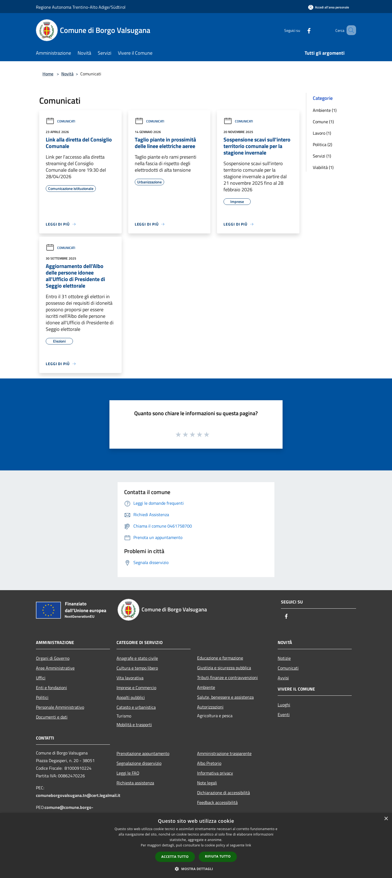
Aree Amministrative (55, 668)
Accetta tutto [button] (175, 856)
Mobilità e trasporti (134, 724)
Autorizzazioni (210, 707)
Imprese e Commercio (136, 687)
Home (47, 73)
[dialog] (196, 845)
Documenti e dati (52, 717)
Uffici (40, 677)
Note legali (207, 783)
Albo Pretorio (209, 763)
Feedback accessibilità (217, 802)
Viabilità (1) (323, 167)
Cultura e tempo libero (137, 668)
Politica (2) (322, 144)
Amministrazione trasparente (224, 753)
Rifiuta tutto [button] (218, 856)
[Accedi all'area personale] (328, 7)
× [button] (386, 819)
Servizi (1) (322, 156)
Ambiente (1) (324, 110)
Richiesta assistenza (135, 783)
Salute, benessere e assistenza (225, 697)
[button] (196, 868)
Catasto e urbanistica (136, 707)
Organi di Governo (52, 658)
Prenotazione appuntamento (143, 753)
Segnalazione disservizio (139, 763)
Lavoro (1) (322, 133)
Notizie (284, 658)
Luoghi (284, 704)
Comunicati (60, 121)
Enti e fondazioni (51, 687)
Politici (42, 697)
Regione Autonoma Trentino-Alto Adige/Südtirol (80, 7)
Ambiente (206, 687)
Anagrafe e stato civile (137, 658)
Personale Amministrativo (60, 707)
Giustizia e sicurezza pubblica (224, 667)
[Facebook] (301, 30)
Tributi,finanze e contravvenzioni (227, 677)
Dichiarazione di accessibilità (223, 792)
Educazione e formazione (220, 658)
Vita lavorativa (130, 677)
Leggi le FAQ (128, 773)
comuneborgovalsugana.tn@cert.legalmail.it (78, 795)
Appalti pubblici (131, 697)
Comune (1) (323, 121)
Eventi (284, 714)
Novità (67, 73)
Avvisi (283, 677)
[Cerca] (349, 30)
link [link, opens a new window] (248, 845)
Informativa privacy (215, 773)
